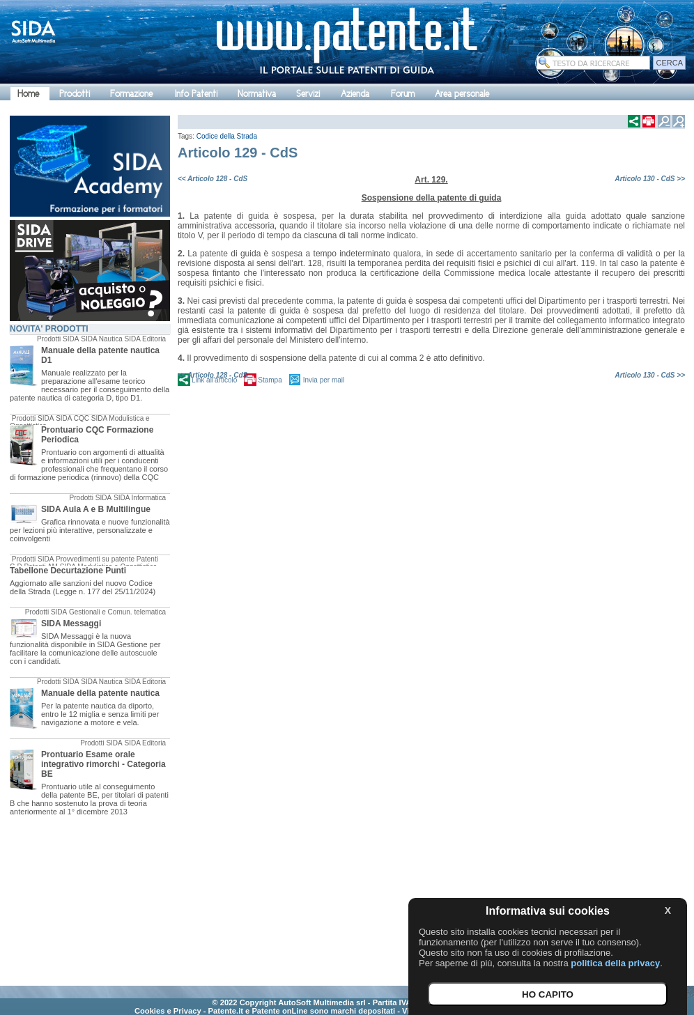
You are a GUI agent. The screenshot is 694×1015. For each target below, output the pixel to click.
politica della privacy (615, 963)
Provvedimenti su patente (95, 559)
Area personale (462, 93)
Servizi (308, 93)
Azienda (355, 93)
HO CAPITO (547, 994)
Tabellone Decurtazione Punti (68, 570)
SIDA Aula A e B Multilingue (96, 509)
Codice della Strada (226, 136)
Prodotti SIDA (58, 339)
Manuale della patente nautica (100, 693)
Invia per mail (323, 380)
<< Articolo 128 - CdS (212, 179)
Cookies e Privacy (167, 1011)
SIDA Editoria (145, 339)
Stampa (270, 380)
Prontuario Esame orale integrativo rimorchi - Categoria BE (103, 764)
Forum (403, 93)
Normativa (257, 93)
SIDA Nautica (101, 339)
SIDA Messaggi (71, 623)
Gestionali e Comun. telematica (117, 612)
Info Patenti (196, 93)
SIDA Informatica (140, 498)
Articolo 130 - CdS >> (650, 179)
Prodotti (74, 93)
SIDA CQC (72, 418)
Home (28, 93)
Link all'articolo (214, 380)
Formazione (131, 93)
